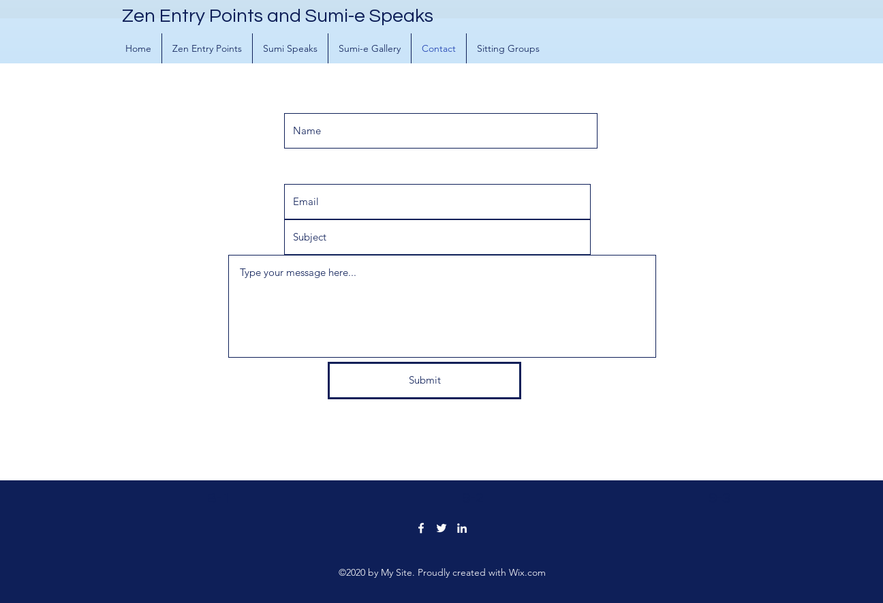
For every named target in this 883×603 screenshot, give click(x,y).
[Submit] (424, 380)
